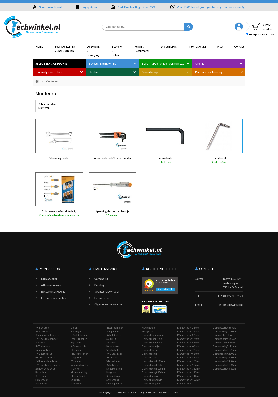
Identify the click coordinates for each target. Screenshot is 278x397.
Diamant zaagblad (151, 383)
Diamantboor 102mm (188, 361)
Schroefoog (112, 379)
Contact (239, 46)
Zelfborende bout (45, 368)
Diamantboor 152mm (188, 379)
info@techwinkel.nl (231, 304)
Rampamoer (112, 331)
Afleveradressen (51, 285)
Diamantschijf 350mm (225, 361)
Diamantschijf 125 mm (154, 368)
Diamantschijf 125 (152, 364)
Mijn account (49, 278)
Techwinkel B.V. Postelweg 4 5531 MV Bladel (233, 283)
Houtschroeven (79, 353)
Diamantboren (150, 349)
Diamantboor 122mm (188, 368)
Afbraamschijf (78, 346)
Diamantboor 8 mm (152, 342)
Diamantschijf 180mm (225, 331)
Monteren (44, 107)
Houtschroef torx (45, 357)
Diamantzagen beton (224, 368)
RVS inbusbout (43, 353)
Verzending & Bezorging (93, 51)
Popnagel (76, 331)
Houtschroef (78, 375)
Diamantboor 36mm (188, 335)
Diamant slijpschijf (152, 379)
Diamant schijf (149, 357)
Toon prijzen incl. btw (260, 34)
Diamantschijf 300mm (225, 357)
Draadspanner (114, 383)
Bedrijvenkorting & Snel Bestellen (64, 48)
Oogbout (76, 357)
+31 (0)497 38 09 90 (230, 296)
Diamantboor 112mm (188, 364)
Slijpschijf (76, 342)
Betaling (99, 285)
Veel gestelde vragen (106, 291)
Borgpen (111, 372)
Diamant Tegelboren (224, 335)
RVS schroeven (43, 331)
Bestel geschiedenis (53, 291)
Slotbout (40, 342)
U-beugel (76, 379)
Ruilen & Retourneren (141, 48)
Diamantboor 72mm (188, 349)
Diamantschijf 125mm (225, 349)
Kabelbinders (113, 335)
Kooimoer (76, 383)
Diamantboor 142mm (188, 375)
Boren (74, 327)
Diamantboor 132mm (188, 372)
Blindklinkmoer (79, 335)
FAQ (220, 46)
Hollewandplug (79, 372)
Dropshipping (169, 46)
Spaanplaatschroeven (47, 335)
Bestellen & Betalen (117, 51)
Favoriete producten (53, 297)
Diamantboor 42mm (188, 338)
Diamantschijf (149, 353)
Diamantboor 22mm (188, 327)
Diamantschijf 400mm (225, 364)
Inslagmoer (112, 357)
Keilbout (111, 342)
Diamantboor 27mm (188, 331)
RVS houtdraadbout (46, 338)
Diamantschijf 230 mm (154, 372)
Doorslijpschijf (79, 338)
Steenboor (41, 383)
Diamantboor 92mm (188, 357)
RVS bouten (42, 327)
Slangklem (147, 331)
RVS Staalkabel (114, 353)
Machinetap (148, 327)
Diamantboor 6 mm (152, 338)
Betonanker (112, 346)
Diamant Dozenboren (224, 342)
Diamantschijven (151, 375)
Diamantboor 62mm (188, 346)
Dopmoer (76, 349)
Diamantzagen (185, 383)
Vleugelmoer (113, 361)
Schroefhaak (113, 375)
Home (39, 46)
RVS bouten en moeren (48, 364)
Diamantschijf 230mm (225, 353)
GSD (176, 392)
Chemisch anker (80, 364)
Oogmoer (76, 361)
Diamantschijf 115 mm (154, 361)
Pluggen (75, 368)
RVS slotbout (42, 346)
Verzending (101, 278)
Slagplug (111, 338)
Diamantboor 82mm (188, 353)
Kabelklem (112, 364)
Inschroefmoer (114, 327)
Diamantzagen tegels (224, 327)
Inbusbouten (42, 349)
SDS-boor (40, 375)
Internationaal (197, 46)
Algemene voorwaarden (108, 304)
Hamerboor (41, 379)
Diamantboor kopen (153, 335)
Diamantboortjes (151, 346)
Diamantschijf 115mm (225, 346)
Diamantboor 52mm (188, 342)
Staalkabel (112, 349)
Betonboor (41, 372)
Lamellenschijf (114, 368)
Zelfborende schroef (46, 361)
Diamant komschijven (224, 338)
